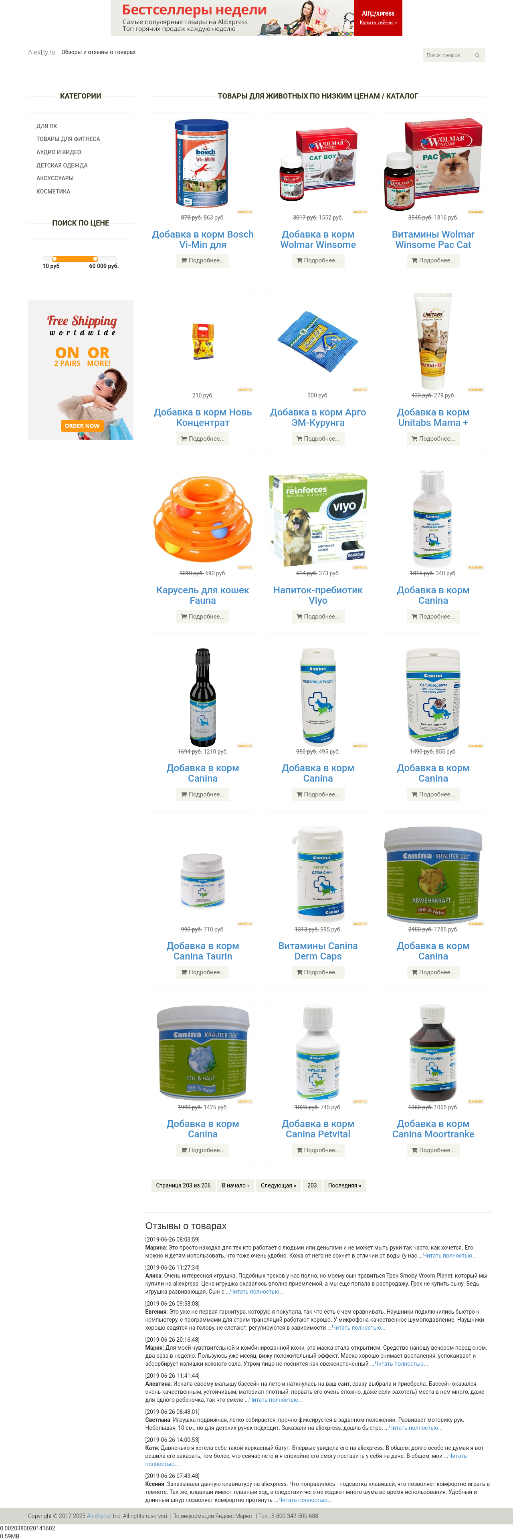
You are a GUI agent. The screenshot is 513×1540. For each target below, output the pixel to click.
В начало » (236, 1185)
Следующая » (278, 1185)
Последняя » (345, 1185)
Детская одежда (62, 165)
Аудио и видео (58, 152)
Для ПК (46, 126)
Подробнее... (202, 260)
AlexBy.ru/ (99, 1516)
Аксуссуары (55, 178)
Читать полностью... (450, 1255)
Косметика (53, 191)
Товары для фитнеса (68, 139)
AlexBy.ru (41, 52)
